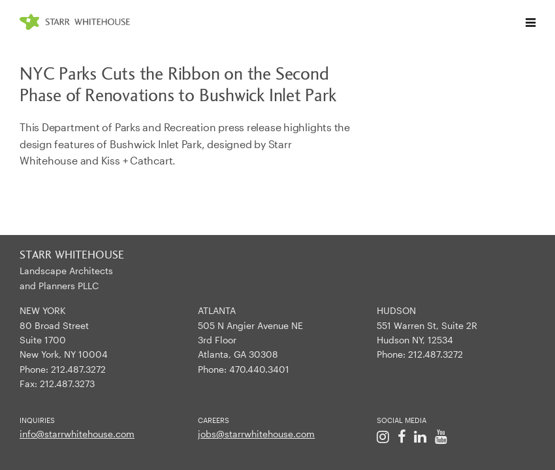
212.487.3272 (78, 369)
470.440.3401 (259, 369)
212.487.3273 (67, 383)
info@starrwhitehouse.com (77, 433)
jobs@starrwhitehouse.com (256, 433)
